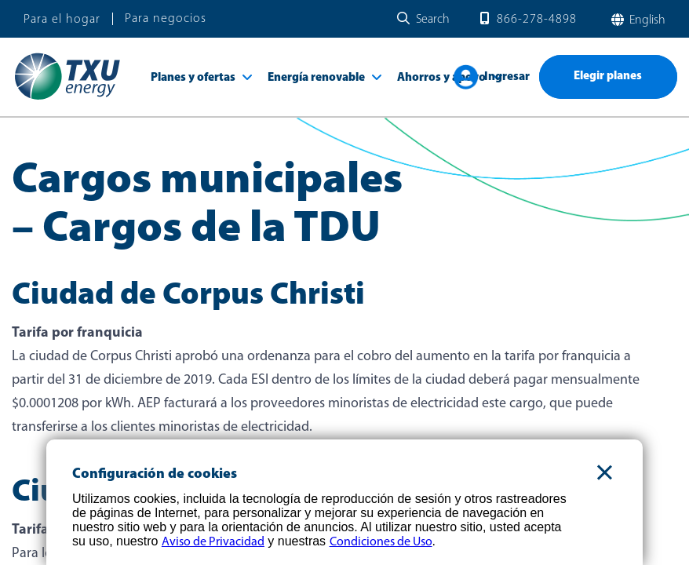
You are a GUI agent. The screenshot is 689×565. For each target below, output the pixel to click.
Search (433, 19)
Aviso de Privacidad (213, 542)
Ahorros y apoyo (441, 78)
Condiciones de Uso (381, 542)
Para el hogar (62, 19)
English (645, 20)
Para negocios (165, 19)
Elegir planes (608, 76)
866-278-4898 (537, 19)
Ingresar (507, 77)
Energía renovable (316, 78)
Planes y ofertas (193, 78)
